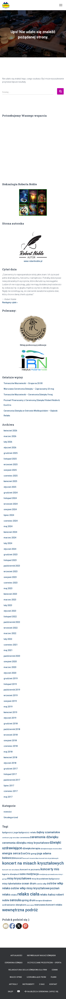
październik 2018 (12, 729)
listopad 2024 (10, 498)
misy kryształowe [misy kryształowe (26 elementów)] (19, 878)
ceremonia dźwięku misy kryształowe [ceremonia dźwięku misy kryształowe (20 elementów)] (25, 842)
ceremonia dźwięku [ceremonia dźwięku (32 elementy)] (44, 837)
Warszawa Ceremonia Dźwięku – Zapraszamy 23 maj (29, 389)
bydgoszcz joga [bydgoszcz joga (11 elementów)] (10, 832)
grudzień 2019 (11, 678)
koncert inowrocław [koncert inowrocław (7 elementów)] (31, 858)
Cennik (55, 970)
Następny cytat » (10, 302)
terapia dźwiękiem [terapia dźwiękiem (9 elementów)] (44, 900)
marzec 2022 (10, 633)
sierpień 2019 (10, 701)
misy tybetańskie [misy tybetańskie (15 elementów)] (11, 883)
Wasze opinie (16, 977)
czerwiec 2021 (11, 645)
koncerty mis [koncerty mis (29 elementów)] (50, 869)
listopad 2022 (10, 616)
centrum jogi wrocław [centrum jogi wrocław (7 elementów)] (10, 838)
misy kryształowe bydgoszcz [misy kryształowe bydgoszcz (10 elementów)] (46, 879)
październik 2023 (12, 566)
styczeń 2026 (10, 447)
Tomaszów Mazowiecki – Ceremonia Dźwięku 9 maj (28, 394)
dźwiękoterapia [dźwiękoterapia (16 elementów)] (31, 848)
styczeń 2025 (10, 487)
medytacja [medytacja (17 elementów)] (32, 874)
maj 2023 (8, 588)
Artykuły (13, 984)
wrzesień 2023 (11, 571)
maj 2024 (8, 526)
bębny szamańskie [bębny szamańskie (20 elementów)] (48, 832)
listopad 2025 (10, 459)
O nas (42, 984)
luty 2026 (8, 442)
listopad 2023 (10, 560)
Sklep (10, 992)
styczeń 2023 (10, 611)
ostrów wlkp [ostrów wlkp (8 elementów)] (41, 884)
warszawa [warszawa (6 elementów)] (30, 905)
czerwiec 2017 (11, 791)
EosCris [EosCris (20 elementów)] (25, 853)
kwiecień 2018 (10, 757)
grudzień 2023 (11, 554)
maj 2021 (8, 650)
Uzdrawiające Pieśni (36, 977)
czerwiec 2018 (11, 746)
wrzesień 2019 (11, 695)
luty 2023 (8, 605)
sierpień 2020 (10, 661)
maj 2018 (8, 752)
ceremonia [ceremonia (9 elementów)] (24, 837)
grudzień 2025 (11, 453)
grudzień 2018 (11, 723)
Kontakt (53, 984)
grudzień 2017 (11, 768)
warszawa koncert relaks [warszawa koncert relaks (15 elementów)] (48, 904)
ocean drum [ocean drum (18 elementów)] (29, 883)
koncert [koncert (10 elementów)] (18, 858)
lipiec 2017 (9, 785)
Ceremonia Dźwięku (13, 963)
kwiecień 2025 (10, 481)
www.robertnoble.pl (33, 261)
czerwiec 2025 (11, 476)
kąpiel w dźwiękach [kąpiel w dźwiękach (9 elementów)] (10, 874)
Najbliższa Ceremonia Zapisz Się (41, 991)
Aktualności (16, 955)
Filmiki (53, 977)
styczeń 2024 (10, 549)
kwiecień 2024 (10, 532)
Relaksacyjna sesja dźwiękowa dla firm (27, 970)
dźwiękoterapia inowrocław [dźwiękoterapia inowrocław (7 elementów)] (51, 849)
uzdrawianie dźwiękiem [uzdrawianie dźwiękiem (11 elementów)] (14, 905)
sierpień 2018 (10, 740)
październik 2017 (12, 780)
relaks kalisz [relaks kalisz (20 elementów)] (47, 894)
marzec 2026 (10, 436)
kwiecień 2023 (10, 594)
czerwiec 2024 (11, 521)
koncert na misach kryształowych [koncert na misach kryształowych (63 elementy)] (33, 863)
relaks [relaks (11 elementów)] (14, 894)
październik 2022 (12, 622)
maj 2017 (8, 797)
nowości (8, 812)
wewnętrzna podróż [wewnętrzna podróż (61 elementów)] (20, 910)
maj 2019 (8, 706)
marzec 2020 (10, 667)
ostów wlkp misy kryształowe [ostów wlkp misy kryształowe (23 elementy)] (30, 888)
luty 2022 (8, 639)
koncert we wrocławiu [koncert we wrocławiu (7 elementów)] (11, 870)
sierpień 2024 (10, 509)
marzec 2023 (10, 599)
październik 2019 (12, 690)
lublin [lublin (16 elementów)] (23, 874)
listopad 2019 (10, 684)
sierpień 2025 (10, 470)
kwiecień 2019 (10, 712)
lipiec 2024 (9, 515)
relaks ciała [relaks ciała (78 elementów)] (28, 894)
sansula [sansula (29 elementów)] (15, 900)
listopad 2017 (10, 774)
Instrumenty (28, 984)
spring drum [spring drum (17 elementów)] (28, 900)
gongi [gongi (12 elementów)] (34, 853)
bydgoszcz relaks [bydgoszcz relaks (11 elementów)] (27, 832)
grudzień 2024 (11, 492)
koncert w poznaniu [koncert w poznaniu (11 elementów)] (30, 869)
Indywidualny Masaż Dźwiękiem (41, 955)
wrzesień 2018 (11, 735)
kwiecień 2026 (10, 430)
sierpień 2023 (10, 577)
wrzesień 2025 (11, 464)
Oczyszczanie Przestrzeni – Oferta (44, 963)
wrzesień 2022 (11, 628)
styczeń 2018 (10, 763)
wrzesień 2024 (11, 504)
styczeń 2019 (10, 718)
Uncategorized (11, 817)
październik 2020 (12, 656)
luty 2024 (8, 543)
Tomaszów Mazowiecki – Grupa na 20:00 (23, 383)
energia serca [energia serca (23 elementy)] (11, 853)
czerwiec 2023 (11, 583)
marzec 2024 (10, 537)
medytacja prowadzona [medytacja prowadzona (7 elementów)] (48, 874)
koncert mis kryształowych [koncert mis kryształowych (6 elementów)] (48, 858)
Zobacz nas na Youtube (18, 991)
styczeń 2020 (10, 673)
